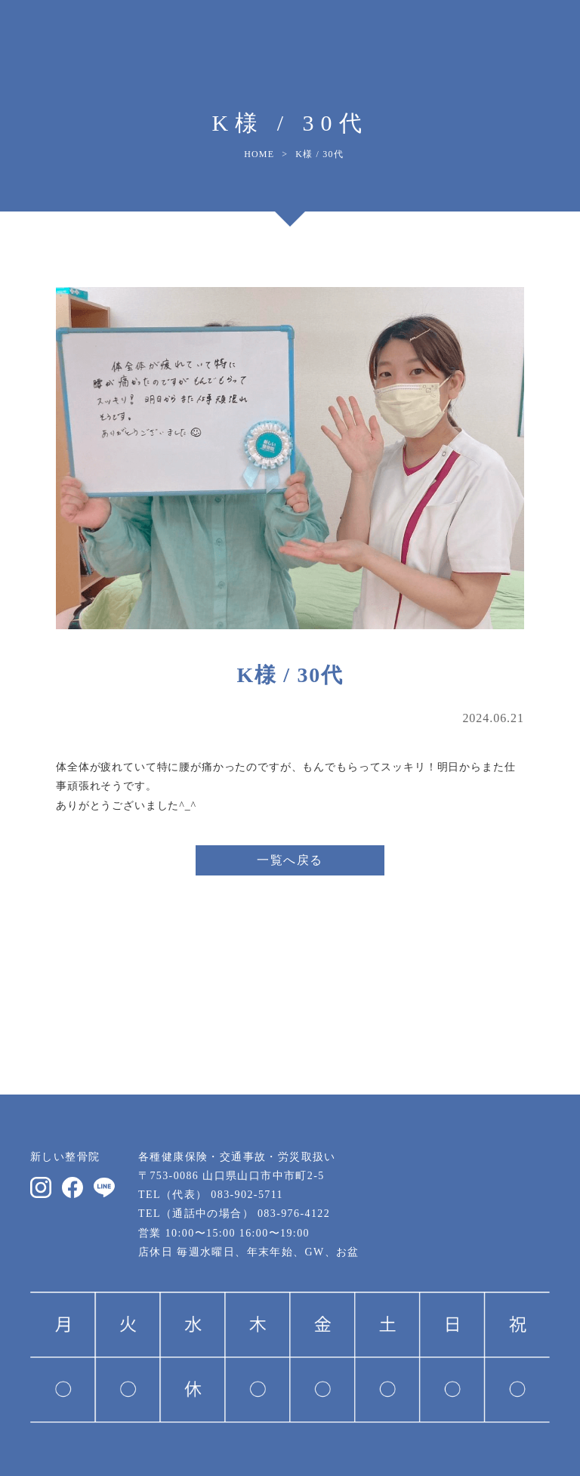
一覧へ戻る (290, 860)
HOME (259, 154)
